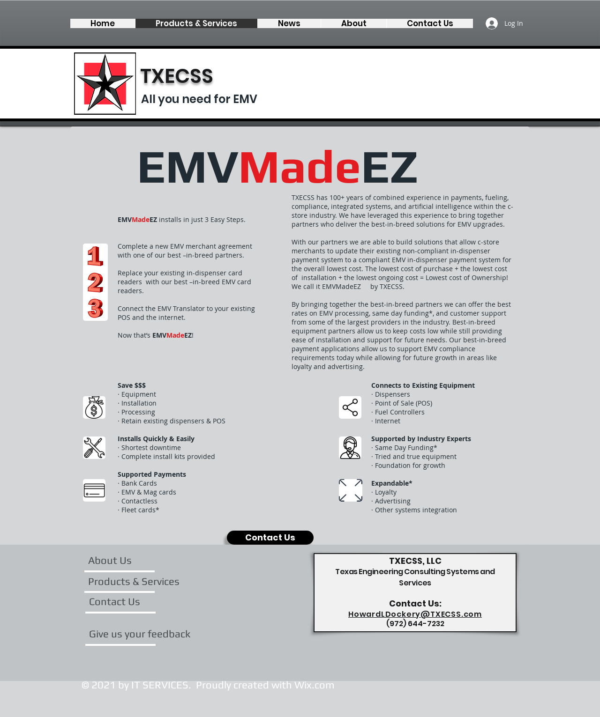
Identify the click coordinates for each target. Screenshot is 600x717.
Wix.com (314, 685)
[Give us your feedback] (139, 634)
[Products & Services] (134, 581)
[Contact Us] (270, 538)
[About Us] (124, 560)
